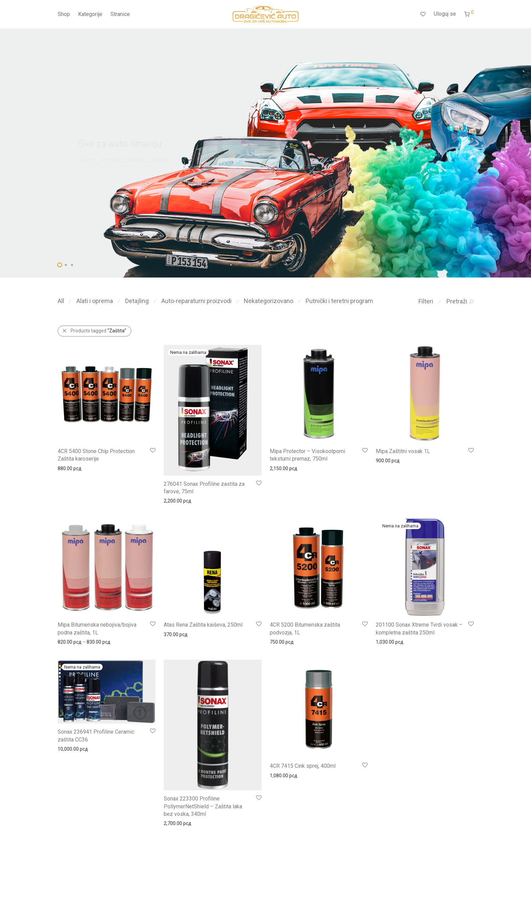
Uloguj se (445, 14)
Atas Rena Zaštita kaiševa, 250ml (203, 624)
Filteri (425, 301)
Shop (64, 14)
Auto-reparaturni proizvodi (196, 300)
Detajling (137, 300)
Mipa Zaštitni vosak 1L (403, 451)
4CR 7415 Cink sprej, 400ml (303, 766)
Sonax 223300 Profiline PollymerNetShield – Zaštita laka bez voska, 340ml (203, 806)
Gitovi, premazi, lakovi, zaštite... (125, 160)
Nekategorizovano (268, 300)
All (61, 300)
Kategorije (90, 14)
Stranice (120, 14)
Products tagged (98, 330)
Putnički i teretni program (339, 300)
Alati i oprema (94, 300)
